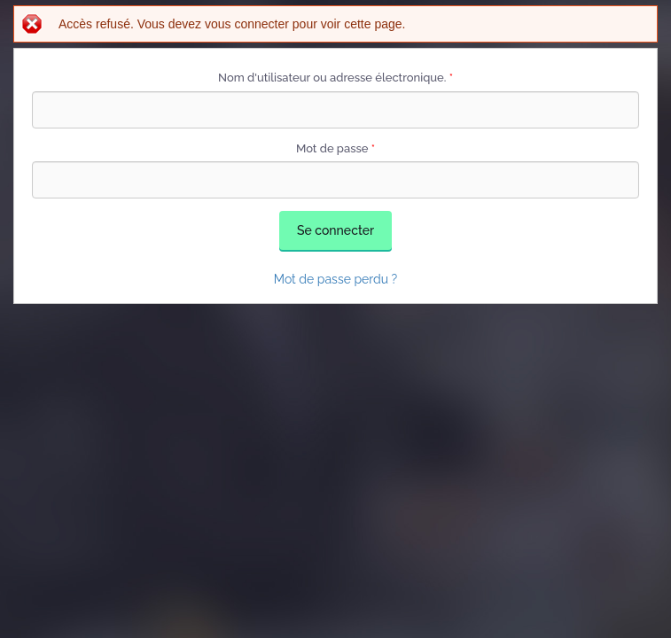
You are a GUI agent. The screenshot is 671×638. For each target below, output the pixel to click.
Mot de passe (335, 148)
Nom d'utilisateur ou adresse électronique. (335, 77)
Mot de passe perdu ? (336, 279)
